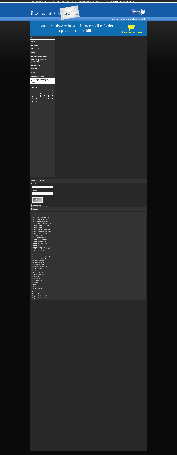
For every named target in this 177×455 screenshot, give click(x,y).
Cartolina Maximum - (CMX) (40, 243)
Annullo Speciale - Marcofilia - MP (41, 223)
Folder (34, 270)
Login (33, 72)
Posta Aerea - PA (37, 280)
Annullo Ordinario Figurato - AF (40, 219)
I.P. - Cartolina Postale (38, 274)
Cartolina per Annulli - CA (39, 245)
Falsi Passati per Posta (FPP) (40, 266)
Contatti (94, 1)
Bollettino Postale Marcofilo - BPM (41, 231)
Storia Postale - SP (37, 288)
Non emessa (35, 276)
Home (32, 1)
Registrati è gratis (37, 76)
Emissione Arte (36, 255)
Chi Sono (38, 1)
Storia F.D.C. (46, 1)
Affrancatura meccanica (38, 216)
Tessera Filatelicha (37, 290)
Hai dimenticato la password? (39, 206)
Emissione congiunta (38, 260)
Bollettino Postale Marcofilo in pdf (41, 233)
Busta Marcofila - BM (38, 235)
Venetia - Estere (36, 292)
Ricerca (53, 1)
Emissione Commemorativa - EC (41, 257)
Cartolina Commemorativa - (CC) (41, 239)
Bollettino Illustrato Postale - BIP (41, 229)
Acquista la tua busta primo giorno (123, 1)
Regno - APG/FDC (37, 284)
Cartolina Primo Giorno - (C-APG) (41, 247)
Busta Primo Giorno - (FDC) (39, 237)
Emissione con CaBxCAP (39, 258)
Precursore (35, 282)
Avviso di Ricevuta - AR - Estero (41, 225)
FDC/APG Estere (37, 268)
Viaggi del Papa (36, 294)
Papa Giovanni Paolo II (38, 278)
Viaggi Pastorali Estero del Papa (41, 296)
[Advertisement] (42, 140)
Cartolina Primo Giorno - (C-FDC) (41, 249)
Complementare (36, 253)
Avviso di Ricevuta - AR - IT (39, 227)
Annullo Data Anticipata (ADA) (40, 217)
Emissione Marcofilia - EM (39, 264)
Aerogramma (35, 214)
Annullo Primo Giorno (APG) (40, 221)
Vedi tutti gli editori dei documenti (81, 1)
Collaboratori (35, 65)
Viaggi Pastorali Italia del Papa (40, 298)
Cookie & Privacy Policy (105, 1)
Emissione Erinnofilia (38, 262)
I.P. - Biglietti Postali (37, 272)
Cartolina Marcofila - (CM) (39, 241)
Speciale (34, 286)
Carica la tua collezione (64, 1)
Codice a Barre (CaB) (38, 251)
